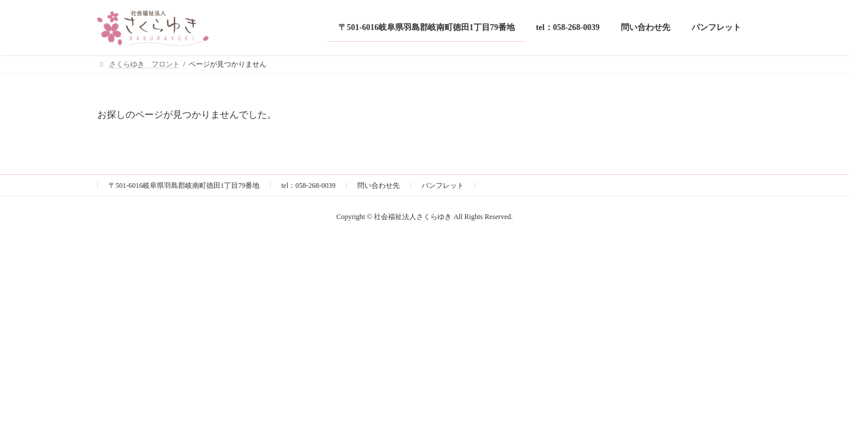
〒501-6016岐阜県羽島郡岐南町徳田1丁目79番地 (183, 185)
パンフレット (443, 185)
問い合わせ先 (378, 185)
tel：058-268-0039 (308, 185)
